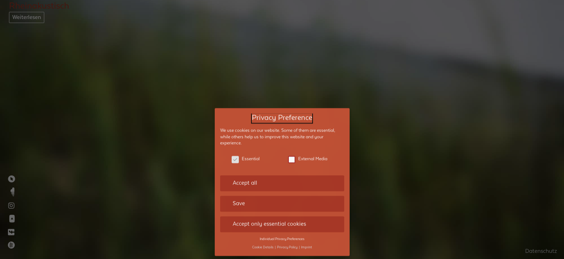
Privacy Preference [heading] (282, 114)
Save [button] (239, 200)
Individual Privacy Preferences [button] (282, 235)
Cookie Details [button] (263, 243)
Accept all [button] (245, 179)
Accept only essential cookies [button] (269, 220)
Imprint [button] (306, 243)
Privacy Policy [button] (287, 243)
